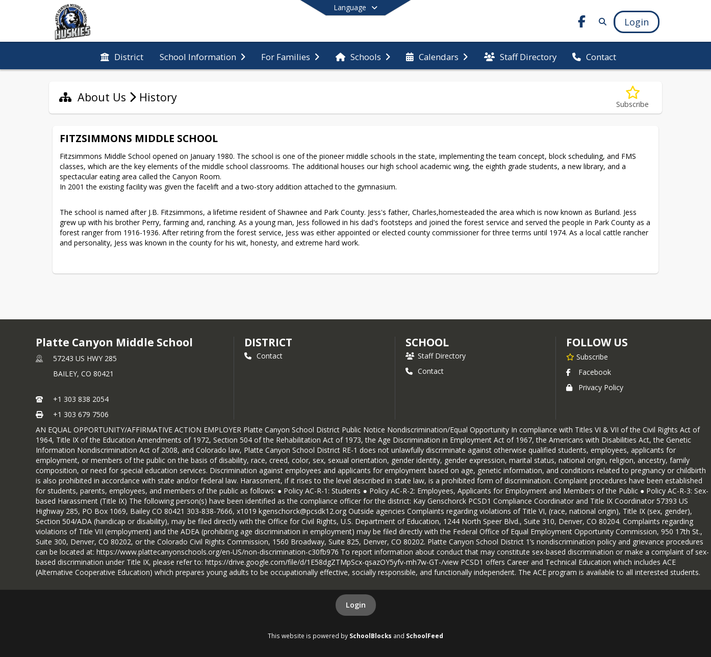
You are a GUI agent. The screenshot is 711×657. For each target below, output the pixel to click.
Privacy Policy (594, 387)
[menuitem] (121, 56)
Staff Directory (435, 356)
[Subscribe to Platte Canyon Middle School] (587, 356)
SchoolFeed (424, 636)
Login (356, 605)
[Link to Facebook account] (582, 23)
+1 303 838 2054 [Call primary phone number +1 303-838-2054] (81, 399)
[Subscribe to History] (632, 98)
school (427, 342)
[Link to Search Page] (600, 21)
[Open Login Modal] (636, 22)
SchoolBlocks (370, 636)
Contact (263, 356)
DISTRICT (268, 342)
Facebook (588, 372)
